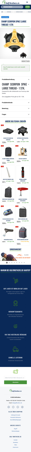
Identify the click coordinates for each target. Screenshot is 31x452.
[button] (7, 262)
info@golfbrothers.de (17, 402)
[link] (15, 332)
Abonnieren (15, 382)
